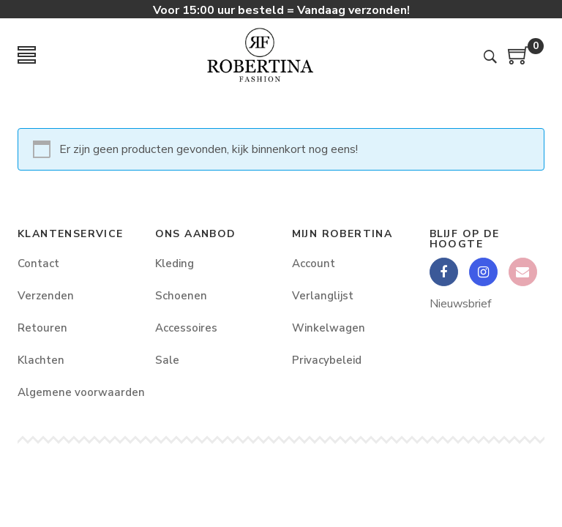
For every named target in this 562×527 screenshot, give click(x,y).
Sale (167, 360)
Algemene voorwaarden (75, 392)
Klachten (41, 360)
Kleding (174, 263)
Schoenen (181, 295)
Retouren (42, 328)
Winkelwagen (328, 328)
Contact (38, 263)
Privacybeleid (326, 360)
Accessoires (186, 328)
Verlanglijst (322, 295)
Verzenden (46, 295)
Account (313, 263)
